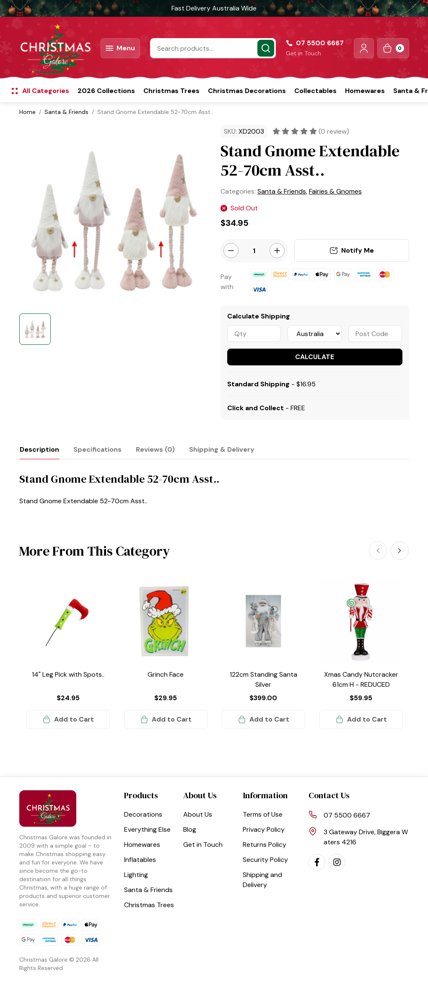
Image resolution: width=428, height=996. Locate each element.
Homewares (365, 90)
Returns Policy (264, 844)
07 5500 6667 (347, 815)
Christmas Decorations (247, 90)
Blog (189, 829)
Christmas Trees (171, 90)
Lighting (136, 874)
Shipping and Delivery (262, 879)
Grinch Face (166, 674)
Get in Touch (303, 53)
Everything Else (147, 829)
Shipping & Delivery (221, 449)
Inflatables (140, 859)
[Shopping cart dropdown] (393, 48)
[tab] (39, 449)
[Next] (400, 550)
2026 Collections (106, 90)
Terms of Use (263, 814)
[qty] (254, 333)
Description (39, 449)
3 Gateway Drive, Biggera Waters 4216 (366, 837)
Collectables (315, 90)
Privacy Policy (264, 829)
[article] (68, 654)
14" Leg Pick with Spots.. (68, 674)
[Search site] (265, 48)
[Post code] (375, 333)
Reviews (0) (155, 449)
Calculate (314, 356)
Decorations (143, 814)
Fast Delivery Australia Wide (214, 8)
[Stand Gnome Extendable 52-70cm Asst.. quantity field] (254, 250)
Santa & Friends (148, 889)
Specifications (97, 449)
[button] (364, 48)
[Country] (315, 333)
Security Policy (265, 859)
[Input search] (213, 48)
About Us (197, 814)
